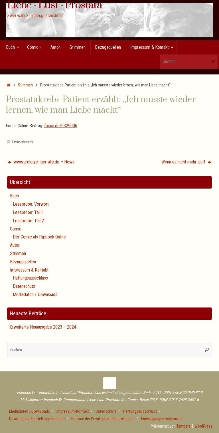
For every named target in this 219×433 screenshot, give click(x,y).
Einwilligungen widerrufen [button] (161, 418)
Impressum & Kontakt (29, 270)
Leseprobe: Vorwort (31, 204)
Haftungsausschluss (30, 278)
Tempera (183, 426)
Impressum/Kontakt (72, 411)
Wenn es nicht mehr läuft (186, 162)
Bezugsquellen (23, 261)
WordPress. (203, 426)
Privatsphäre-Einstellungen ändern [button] (37, 418)
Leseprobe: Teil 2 (28, 220)
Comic (15, 229)
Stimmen (25, 85)
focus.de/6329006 (60, 125)
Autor (15, 245)
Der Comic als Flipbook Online (39, 237)
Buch (14, 196)
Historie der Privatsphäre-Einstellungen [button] (103, 418)
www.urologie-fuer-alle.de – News (41, 162)
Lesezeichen (22, 141)
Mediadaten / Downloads (35, 294)
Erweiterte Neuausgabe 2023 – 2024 (43, 327)
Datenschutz (24, 286)
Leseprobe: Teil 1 (28, 212)
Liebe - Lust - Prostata (54, 5)
